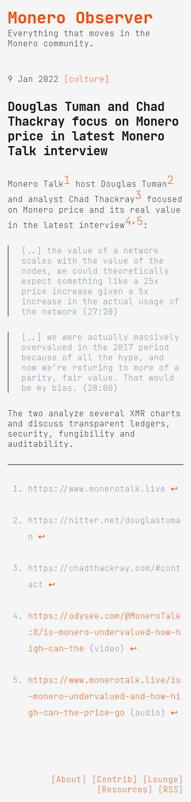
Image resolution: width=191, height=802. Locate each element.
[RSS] (170, 789)
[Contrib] (115, 779)
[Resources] (125, 789)
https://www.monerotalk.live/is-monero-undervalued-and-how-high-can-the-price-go (104, 696)
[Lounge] (163, 779)
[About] (69, 779)
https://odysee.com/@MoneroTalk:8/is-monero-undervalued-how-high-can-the (104, 632)
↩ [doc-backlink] (174, 488)
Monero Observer (80, 18)
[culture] (87, 79)
